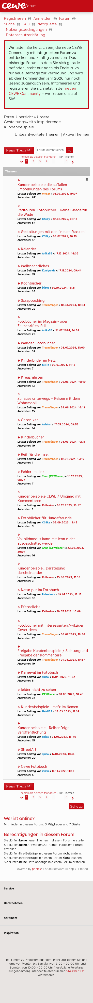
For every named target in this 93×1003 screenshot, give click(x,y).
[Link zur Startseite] (23, 6)
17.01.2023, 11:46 (63, 754)
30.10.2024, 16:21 (63, 288)
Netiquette (47, 24)
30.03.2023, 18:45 (71, 694)
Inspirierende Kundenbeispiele (32, 124)
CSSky (46, 219)
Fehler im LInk (33, 471)
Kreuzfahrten (32, 377)
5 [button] (53, 161)
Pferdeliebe (30, 607)
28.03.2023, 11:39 (67, 711)
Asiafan (46, 424)
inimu (45, 288)
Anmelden (42, 18)
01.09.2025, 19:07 (65, 194)
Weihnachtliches (35, 266)
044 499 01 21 (74, 971)
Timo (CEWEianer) (53, 476)
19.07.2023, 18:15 (69, 594)
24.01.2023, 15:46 (64, 737)
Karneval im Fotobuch (39, 672)
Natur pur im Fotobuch (40, 590)
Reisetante (48, 594)
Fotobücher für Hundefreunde (46, 518)
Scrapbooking (33, 300)
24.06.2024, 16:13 (73, 407)
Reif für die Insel (34, 454)
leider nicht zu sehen (38, 689)
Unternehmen (46, 903)
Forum (64, 18)
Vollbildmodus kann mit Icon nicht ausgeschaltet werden (46, 541)
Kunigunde (48, 270)
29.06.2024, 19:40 (73, 382)
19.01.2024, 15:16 (72, 459)
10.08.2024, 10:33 (73, 305)
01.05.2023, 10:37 (73, 660)
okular (46, 194)
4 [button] (46, 161)
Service (46, 888)
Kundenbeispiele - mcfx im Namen (49, 707)
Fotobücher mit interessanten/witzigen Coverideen (50, 627)
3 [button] (40, 161)
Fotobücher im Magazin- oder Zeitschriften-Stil (42, 323)
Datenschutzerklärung (25, 35)
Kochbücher (31, 283)
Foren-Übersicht (18, 117)
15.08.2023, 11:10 (68, 577)
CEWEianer (49, 694)
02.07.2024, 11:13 (63, 365)
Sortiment (46, 918)
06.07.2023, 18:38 (73, 634)
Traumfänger (50, 305)
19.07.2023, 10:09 (69, 611)
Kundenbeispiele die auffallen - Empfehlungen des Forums (43, 187)
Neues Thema (16, 149)
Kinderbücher (32, 437)
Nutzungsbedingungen (26, 29)
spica (45, 677)
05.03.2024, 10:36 (73, 442)
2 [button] (33, 161)
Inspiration (46, 933)
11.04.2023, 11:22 (63, 677)
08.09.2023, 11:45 (65, 522)
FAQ (26, 24)
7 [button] (66, 161)
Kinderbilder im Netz (38, 360)
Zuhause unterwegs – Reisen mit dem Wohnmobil (48, 400)
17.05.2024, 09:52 (66, 424)
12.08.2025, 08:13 (65, 219)
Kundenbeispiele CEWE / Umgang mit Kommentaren (49, 498)
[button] (21, 161)
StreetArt (28, 749)
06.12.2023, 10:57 (69, 505)
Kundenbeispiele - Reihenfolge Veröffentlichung (43, 730)
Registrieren (15, 18)
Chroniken (30, 420)
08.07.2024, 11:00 (73, 348)
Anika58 (47, 253)
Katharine (48, 505)
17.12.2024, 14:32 (66, 253)
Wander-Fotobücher (38, 343)
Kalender (28, 249)
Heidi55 (47, 711)
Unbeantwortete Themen (37, 134)
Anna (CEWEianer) (53, 548)
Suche (9, 24)
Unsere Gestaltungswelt (26, 119)
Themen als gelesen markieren (37, 157)
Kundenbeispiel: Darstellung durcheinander (41, 570)
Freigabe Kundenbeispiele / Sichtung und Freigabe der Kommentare (52, 653)
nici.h (45, 365)
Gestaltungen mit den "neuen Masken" (53, 232)
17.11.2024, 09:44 (69, 270)
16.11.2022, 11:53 (63, 771)
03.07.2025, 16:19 (65, 236)
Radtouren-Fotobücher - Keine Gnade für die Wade (52, 212)
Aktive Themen (76, 134)
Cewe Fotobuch (34, 766)
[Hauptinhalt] (46, 446)
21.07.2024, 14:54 (67, 330)
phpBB (36, 869)
